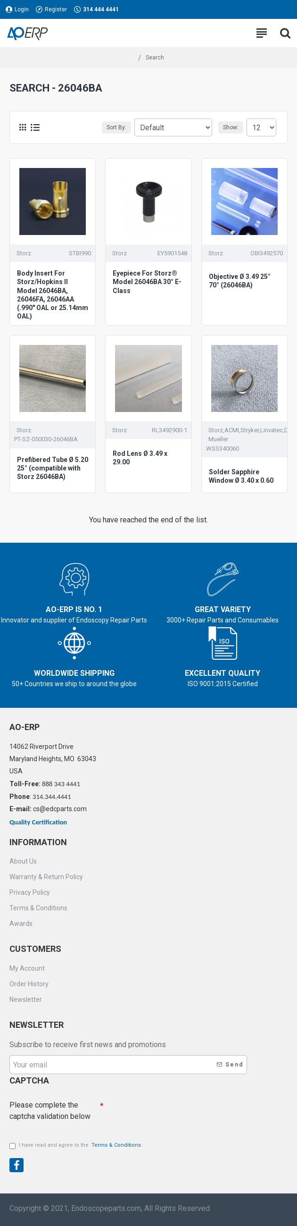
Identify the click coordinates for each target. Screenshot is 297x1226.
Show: (231, 127)
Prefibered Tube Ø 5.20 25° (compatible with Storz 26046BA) (52, 468)
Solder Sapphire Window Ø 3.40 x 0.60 (241, 476)
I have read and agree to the (75, 1146)
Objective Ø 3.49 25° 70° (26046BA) (240, 281)
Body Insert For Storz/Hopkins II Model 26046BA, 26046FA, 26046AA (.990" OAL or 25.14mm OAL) (52, 294)
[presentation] (170, 1113)
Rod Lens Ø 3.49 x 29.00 (140, 458)
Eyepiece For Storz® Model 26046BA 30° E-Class (147, 281)
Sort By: (116, 127)
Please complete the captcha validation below (50, 1110)
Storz (23, 253)
